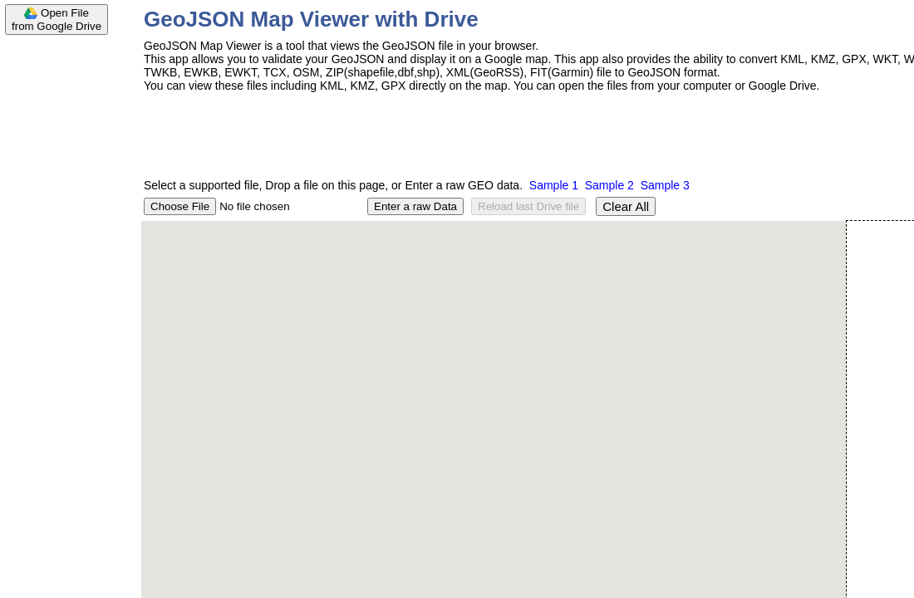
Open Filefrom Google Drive (56, 19)
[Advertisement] (66, 292)
